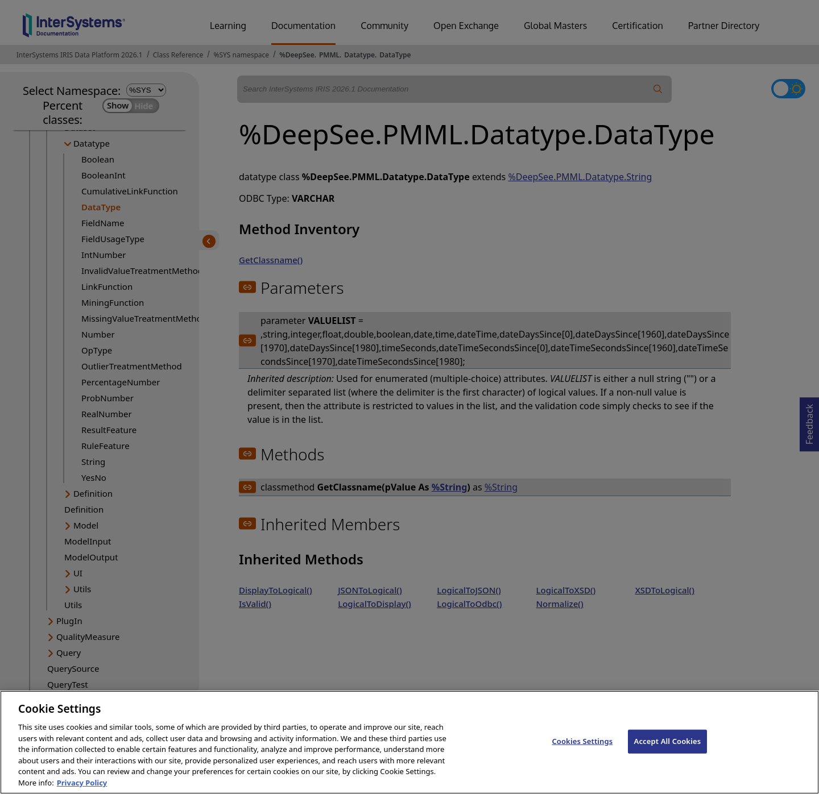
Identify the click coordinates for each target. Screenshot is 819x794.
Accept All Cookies (667, 754)
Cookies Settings (582, 754)
